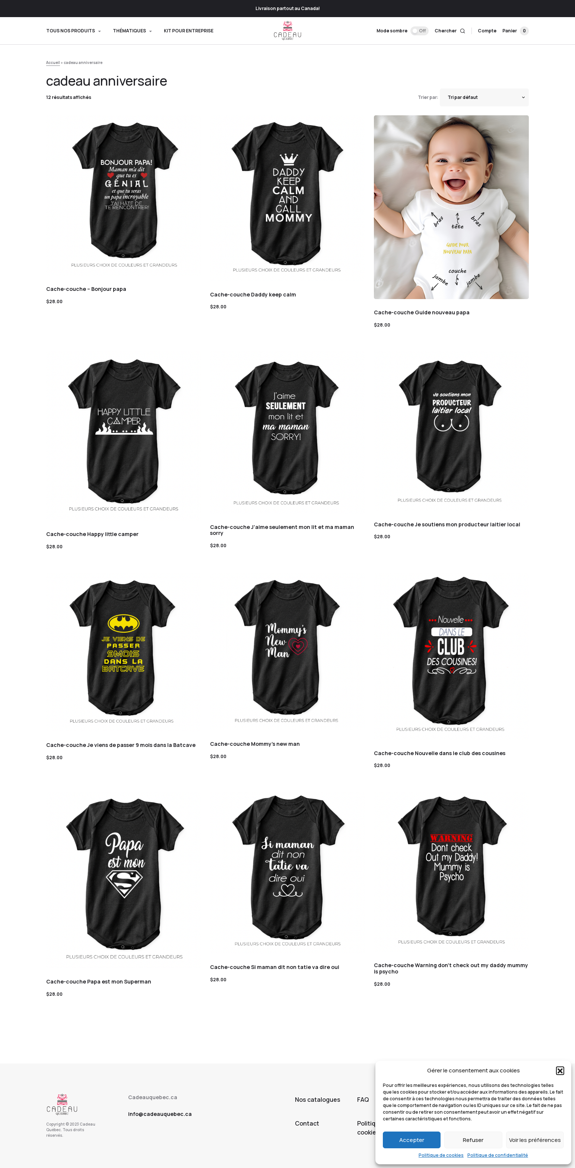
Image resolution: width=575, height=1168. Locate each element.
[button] (560, 1070)
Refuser (473, 1140)
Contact (307, 1123)
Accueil (53, 62)
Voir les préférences (535, 1140)
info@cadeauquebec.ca (160, 1113)
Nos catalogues (317, 1099)
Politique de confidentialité (497, 1155)
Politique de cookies (441, 1155)
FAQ (363, 1099)
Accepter (411, 1140)
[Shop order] (484, 97)
